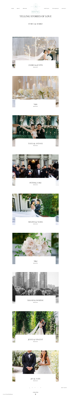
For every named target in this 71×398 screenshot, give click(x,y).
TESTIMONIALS (55, 8)
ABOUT (18, 8)
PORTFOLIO (46, 8)
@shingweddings (35, 392)
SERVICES (25, 8)
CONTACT (64, 8)
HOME (12, 8)
